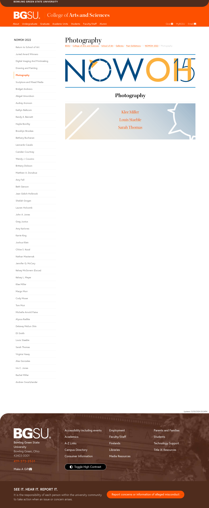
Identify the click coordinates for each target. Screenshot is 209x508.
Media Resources (119, 456)
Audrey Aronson (24, 103)
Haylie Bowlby (23, 123)
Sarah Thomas (130, 127)
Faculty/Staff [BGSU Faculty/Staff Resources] (117, 437)
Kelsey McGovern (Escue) (28, 270)
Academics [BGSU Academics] (71, 437)
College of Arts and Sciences (86, 46)
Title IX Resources (165, 450)
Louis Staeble (130, 119)
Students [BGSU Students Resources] (159, 437)
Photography (22, 75)
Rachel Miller (22, 375)
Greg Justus (22, 221)
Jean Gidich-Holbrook (27, 193)
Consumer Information (79, 456)
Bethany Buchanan (25, 137)
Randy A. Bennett (24, 116)
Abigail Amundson (25, 96)
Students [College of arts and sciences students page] (75, 23)
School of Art (107, 46)
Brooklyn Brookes (24, 130)
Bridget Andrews (24, 89)
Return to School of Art (27, 47)
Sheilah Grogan (23, 200)
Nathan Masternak (25, 256)
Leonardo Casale (24, 144)
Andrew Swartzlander (27, 382)
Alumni (103, 23)
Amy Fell (20, 179)
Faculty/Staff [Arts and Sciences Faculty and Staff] (90, 23)
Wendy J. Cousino (25, 158)
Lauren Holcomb (24, 207)
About (16, 23)
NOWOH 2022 (151, 46)
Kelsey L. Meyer (23, 277)
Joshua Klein (22, 242)
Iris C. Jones (22, 368)
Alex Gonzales (23, 361)
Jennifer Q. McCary (25, 263)
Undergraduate (29, 23)
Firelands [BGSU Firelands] (114, 443)
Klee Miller (130, 112)
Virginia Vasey (23, 354)
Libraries (114, 450)
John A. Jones (23, 214)
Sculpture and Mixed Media (29, 82)
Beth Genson (22, 186)
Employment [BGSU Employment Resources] (117, 430)
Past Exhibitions (133, 46)
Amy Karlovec (22, 228)
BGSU (67, 46)
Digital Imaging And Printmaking (32, 61)
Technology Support (166, 443)
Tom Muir (20, 305)
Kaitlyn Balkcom (24, 110)
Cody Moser (22, 298)
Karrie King (21, 235)
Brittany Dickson (24, 165)
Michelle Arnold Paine (27, 312)
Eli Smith (20, 333)
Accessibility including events (83, 430)
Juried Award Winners (27, 54)
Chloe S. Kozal (23, 249)
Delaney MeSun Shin (26, 326)
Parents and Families (166, 430)
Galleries (120, 46)
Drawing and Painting (26, 68)
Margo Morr (22, 291)
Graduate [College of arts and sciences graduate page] (44, 23)
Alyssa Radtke (23, 319)
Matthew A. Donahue (26, 172)
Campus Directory (76, 450)
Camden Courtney (25, 151)
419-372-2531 (24, 461)
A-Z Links (70, 443)
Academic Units (60, 23)
